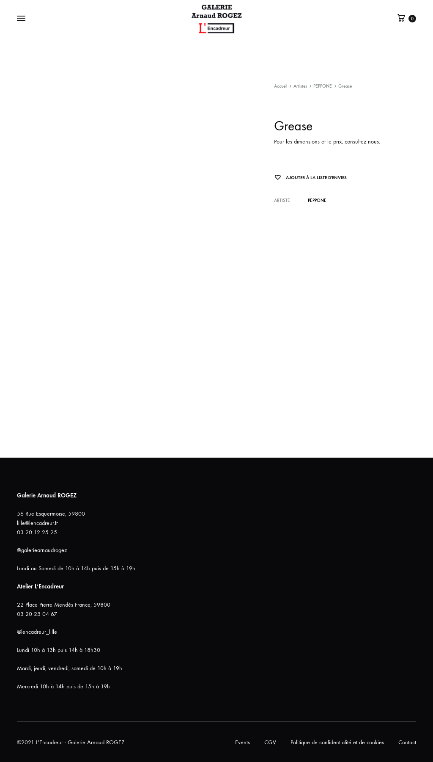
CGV (270, 742)
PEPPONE (322, 86)
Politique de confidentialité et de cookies (337, 742)
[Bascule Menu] (21, 18)
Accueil (280, 86)
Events (242, 742)
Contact (407, 742)
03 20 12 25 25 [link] (37, 532)
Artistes (300, 86)
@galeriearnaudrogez (42, 550)
